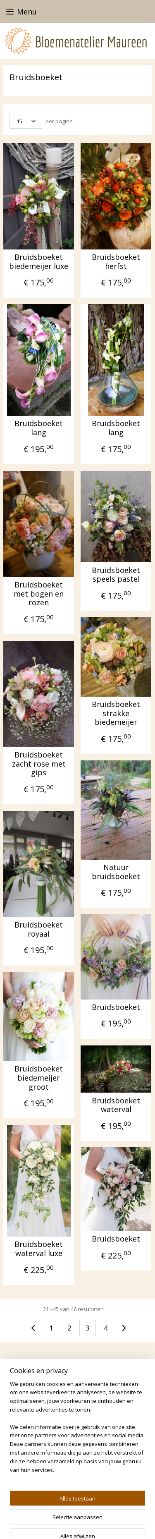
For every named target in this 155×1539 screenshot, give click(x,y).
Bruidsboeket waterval (116, 1105)
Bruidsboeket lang (38, 428)
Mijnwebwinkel (117, 1524)
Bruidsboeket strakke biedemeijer (116, 713)
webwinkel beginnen (44, 1524)
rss (133, 1510)
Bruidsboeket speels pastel (116, 574)
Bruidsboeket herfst (116, 262)
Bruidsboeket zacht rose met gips (39, 763)
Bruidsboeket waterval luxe (38, 1249)
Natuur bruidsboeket (116, 872)
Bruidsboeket (116, 1007)
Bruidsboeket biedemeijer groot (38, 1077)
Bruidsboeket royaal (38, 929)
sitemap (115, 1510)
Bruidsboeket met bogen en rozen (39, 593)
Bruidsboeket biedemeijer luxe (38, 262)
